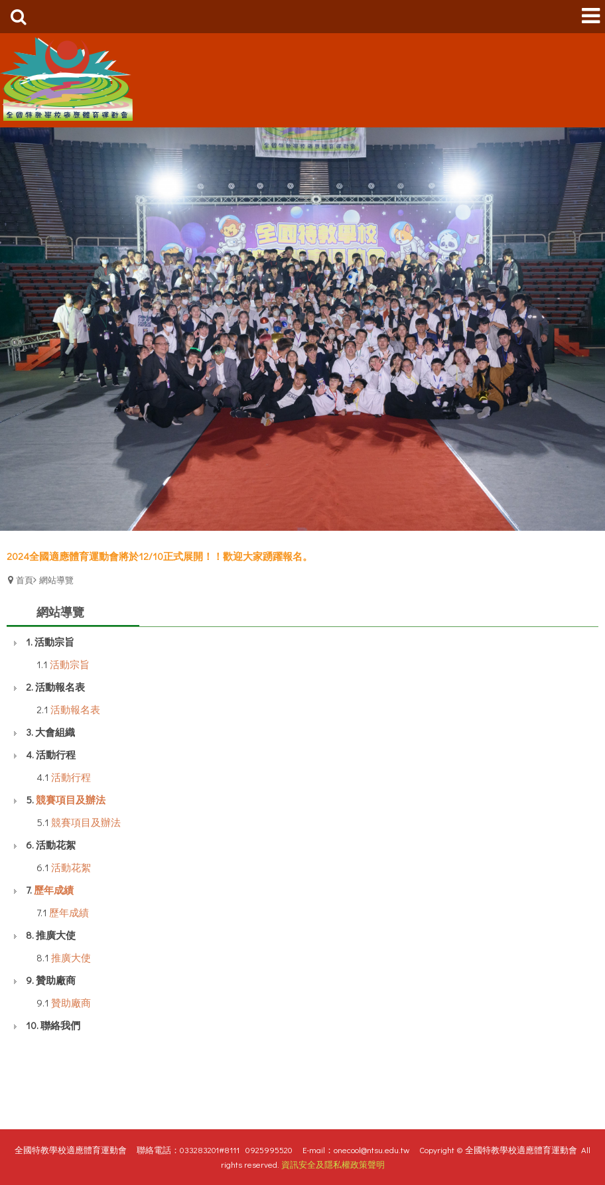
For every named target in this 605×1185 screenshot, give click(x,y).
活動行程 (71, 777)
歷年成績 (54, 889)
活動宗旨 (70, 664)
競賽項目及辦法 (70, 799)
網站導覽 (56, 579)
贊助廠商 (71, 1002)
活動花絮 (71, 867)
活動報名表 (75, 709)
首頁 (24, 579)
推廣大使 (71, 957)
